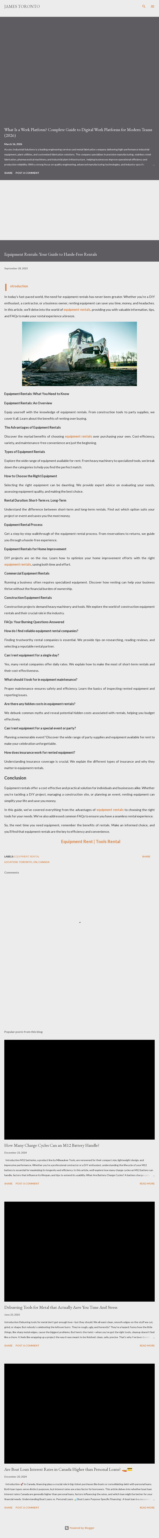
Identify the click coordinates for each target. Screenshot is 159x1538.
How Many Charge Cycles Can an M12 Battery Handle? (51, 1145)
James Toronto (22, 6)
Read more (147, 1183)
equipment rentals (77, 309)
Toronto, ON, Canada (34, 862)
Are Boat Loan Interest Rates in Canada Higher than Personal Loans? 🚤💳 (68, 1469)
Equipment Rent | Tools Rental (90, 841)
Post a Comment (27, 172)
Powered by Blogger (79, 1528)
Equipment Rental (26, 856)
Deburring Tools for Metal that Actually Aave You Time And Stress (60, 1307)
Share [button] (8, 172)
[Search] (144, 6)
